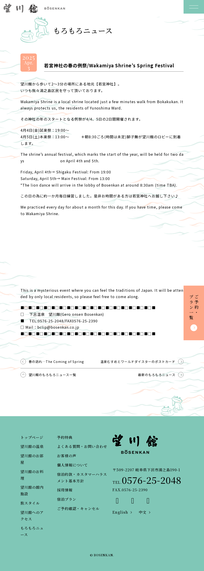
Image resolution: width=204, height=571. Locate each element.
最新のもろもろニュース (156, 374)
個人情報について (72, 465)
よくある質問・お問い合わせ (82, 446)
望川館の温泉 (32, 446)
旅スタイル (30, 503)
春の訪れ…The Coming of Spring (56, 361)
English (120, 512)
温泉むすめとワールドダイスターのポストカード (137, 361)
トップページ (31, 437)
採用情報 (64, 490)
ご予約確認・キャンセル (78, 508)
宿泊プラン (66, 499)
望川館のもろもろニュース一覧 (52, 374)
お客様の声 (66, 455)
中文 (143, 512)
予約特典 (64, 437)
